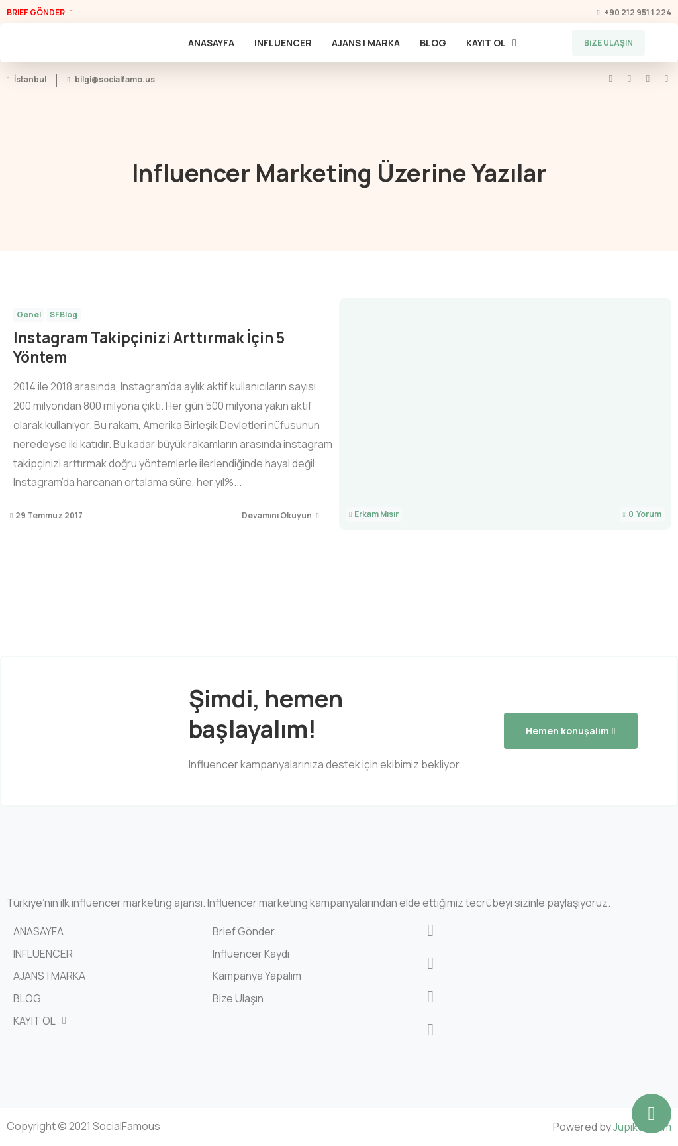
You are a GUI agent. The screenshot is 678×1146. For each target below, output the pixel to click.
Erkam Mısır (376, 514)
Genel (29, 314)
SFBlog (63, 314)
